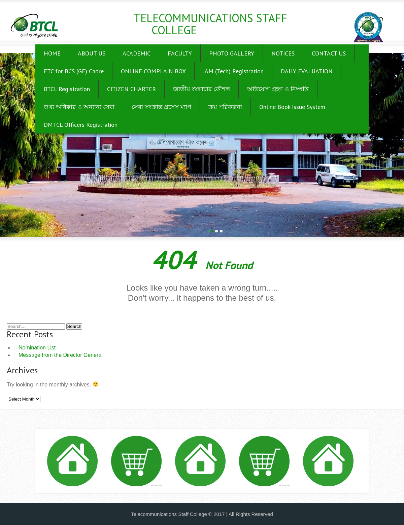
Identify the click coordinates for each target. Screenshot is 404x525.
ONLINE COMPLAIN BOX (153, 71)
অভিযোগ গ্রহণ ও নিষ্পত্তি (278, 89)
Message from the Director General (61, 355)
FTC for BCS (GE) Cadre (74, 71)
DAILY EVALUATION (307, 71)
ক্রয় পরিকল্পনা (225, 107)
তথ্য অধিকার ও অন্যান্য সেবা (79, 107)
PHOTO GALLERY (231, 53)
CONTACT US (329, 53)
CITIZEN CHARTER (131, 89)
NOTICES (283, 53)
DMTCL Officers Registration (80, 124)
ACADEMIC (136, 53)
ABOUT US (91, 53)
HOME (52, 53)
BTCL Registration (67, 89)
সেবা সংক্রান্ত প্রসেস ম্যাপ (161, 107)
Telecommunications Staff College (210, 23)
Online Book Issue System (292, 107)
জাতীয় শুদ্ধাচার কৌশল (201, 89)
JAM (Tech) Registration (233, 71)
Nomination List (37, 347)
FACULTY (180, 53)
